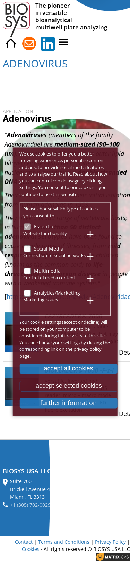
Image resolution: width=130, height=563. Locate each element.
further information (68, 403)
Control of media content (49, 277)
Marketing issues (40, 300)
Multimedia (47, 271)
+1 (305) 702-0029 (30, 504)
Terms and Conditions (63, 541)
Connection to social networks (54, 255)
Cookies (31, 549)
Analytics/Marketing (57, 293)
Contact (24, 541)
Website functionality (45, 233)
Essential (44, 226)
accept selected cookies (69, 385)
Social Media (48, 248)
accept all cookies (68, 368)
